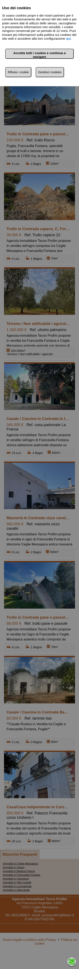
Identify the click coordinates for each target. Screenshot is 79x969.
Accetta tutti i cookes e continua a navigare (39, 55)
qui (68, 38)
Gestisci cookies (50, 72)
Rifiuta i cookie (18, 72)
